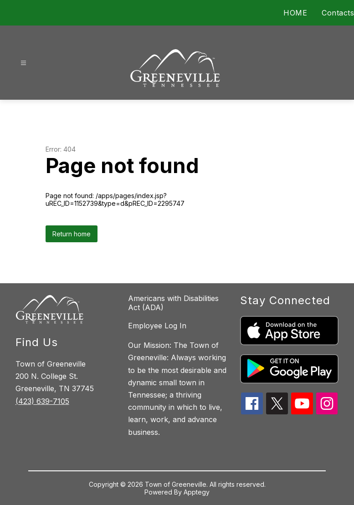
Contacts (338, 12)
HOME (295, 12)
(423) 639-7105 (42, 401)
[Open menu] (23, 63)
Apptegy (197, 492)
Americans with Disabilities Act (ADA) (173, 303)
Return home (71, 234)
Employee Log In (157, 325)
